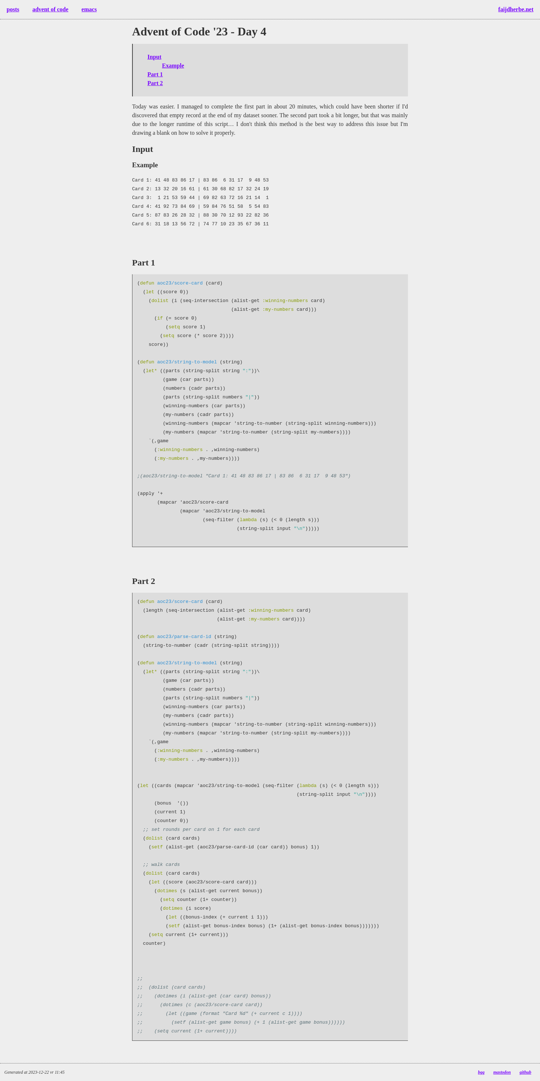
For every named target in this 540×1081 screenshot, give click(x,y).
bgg (481, 1072)
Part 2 (155, 83)
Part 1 (155, 74)
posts (13, 9)
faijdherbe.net (515, 9)
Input (154, 57)
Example (173, 65)
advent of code (50, 9)
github (525, 1072)
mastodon (502, 1072)
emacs (89, 9)
